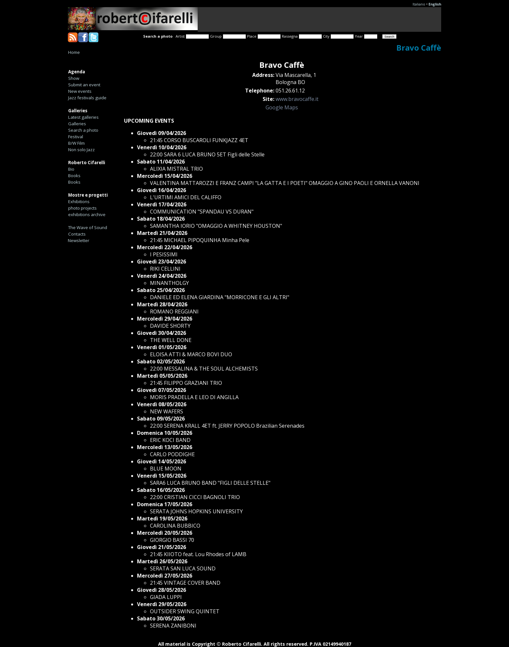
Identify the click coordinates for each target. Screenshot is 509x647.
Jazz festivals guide (87, 98)
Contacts (77, 234)
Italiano (419, 4)
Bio (71, 169)
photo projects (82, 208)
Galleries (77, 124)
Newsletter (78, 240)
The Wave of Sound (87, 227)
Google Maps (282, 107)
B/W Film (76, 143)
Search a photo (83, 130)
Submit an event (84, 85)
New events (80, 91)
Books (74, 175)
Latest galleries (83, 117)
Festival (75, 137)
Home (74, 52)
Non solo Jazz (81, 150)
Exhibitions (79, 201)
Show (73, 78)
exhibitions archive (87, 214)
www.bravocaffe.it (297, 99)
